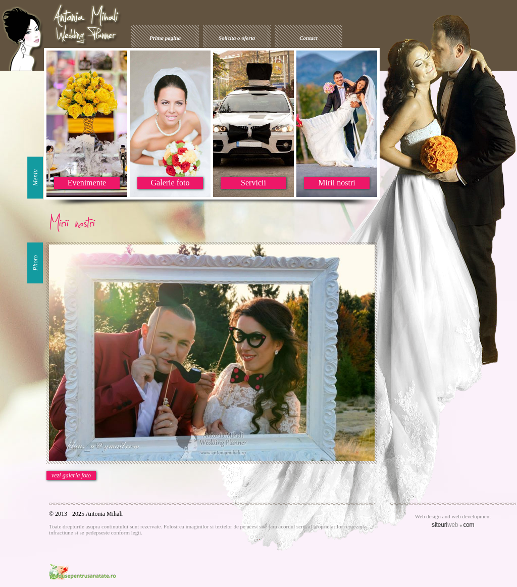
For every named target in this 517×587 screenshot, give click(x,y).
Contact (308, 38)
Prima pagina (165, 38)
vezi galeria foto (71, 475)
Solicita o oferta (237, 38)
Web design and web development (453, 516)
